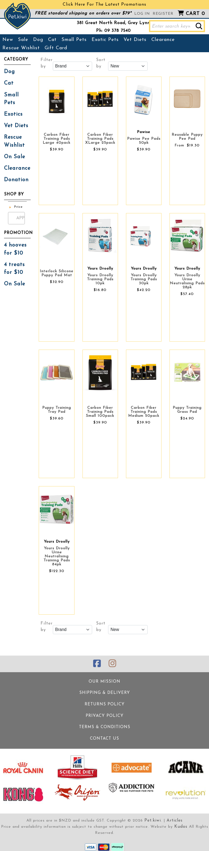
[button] (199, 26)
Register (163, 14)
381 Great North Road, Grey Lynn (113, 23)
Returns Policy (104, 703)
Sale (23, 39)
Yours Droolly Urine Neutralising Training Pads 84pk (57, 556)
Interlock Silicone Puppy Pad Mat (56, 273)
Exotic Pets (105, 39)
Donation (15, 166)
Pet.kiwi (153, 817)
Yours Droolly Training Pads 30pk (144, 279)
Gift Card (56, 48)
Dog (38, 39)
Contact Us (104, 735)
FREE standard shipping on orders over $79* (83, 13)
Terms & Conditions (104, 725)
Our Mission (105, 681)
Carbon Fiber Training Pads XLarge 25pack (100, 139)
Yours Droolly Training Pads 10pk (100, 279)
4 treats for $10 (13, 253)
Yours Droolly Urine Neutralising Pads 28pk (187, 281)
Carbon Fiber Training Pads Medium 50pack (143, 412)
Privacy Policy (104, 714)
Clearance (163, 39)
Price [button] (18, 193)
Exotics (12, 104)
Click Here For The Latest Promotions (104, 4)
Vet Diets (135, 39)
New (7, 39)
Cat (52, 39)
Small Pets (74, 39)
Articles (174, 817)
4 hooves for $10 (14, 235)
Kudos (181, 822)
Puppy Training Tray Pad (56, 410)
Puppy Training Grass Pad (187, 410)
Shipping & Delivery (104, 692)
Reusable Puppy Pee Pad (187, 137)
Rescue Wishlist (21, 48)
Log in (142, 14)
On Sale (13, 144)
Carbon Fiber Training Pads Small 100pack (100, 412)
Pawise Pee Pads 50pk (143, 141)
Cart (195, 13)
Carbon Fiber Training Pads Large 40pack (56, 139)
